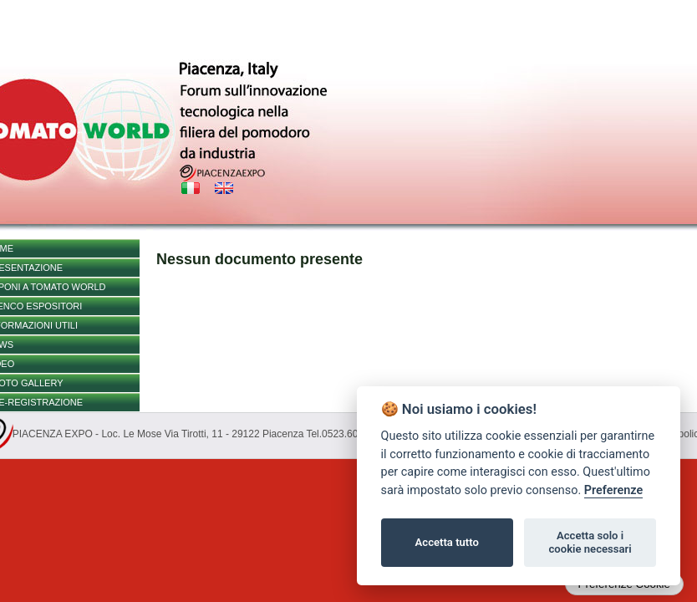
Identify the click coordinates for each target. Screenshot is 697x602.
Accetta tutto (447, 542)
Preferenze (613, 490)
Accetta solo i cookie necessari (589, 542)
